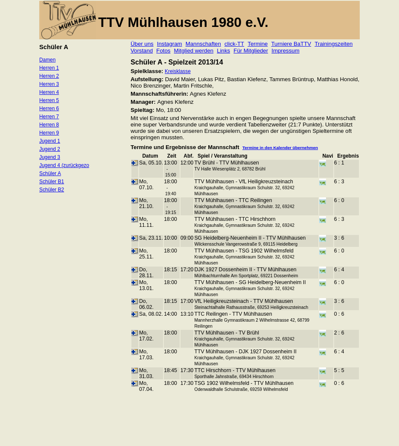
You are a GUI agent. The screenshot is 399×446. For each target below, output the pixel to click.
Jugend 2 (49, 149)
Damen (47, 60)
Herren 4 (49, 92)
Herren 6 (49, 109)
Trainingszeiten (333, 44)
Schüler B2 (51, 190)
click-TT (234, 44)
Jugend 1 (49, 141)
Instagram (169, 44)
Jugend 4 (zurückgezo (64, 165)
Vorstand (142, 50)
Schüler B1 (51, 182)
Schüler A (50, 173)
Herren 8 (49, 125)
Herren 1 (49, 68)
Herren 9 (49, 133)
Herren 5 (49, 100)
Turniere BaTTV (291, 44)
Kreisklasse (178, 71)
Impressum (285, 50)
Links (223, 50)
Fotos (163, 50)
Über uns (142, 44)
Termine (258, 44)
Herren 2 (49, 76)
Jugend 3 (49, 157)
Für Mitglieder (250, 50)
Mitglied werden (194, 50)
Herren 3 (49, 84)
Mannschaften (203, 44)
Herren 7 (49, 117)
